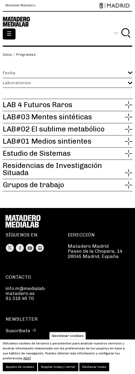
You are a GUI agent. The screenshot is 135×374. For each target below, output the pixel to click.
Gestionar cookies (68, 338)
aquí (27, 361)
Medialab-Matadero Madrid (19, 22)
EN (116, 33)
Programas (26, 54)
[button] (67, 83)
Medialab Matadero (20, 5)
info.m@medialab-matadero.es (26, 291)
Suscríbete (18, 330)
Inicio (7, 54)
